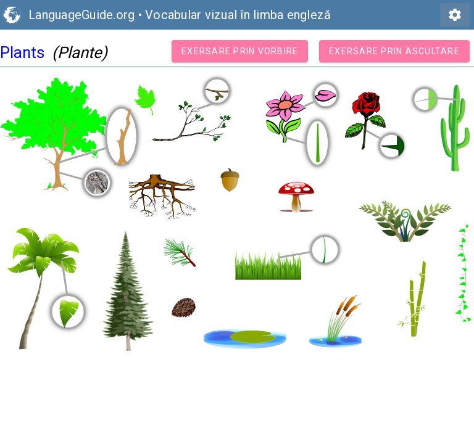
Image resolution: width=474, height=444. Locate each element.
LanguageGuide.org (81, 14)
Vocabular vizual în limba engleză (238, 14)
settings (454, 14)
